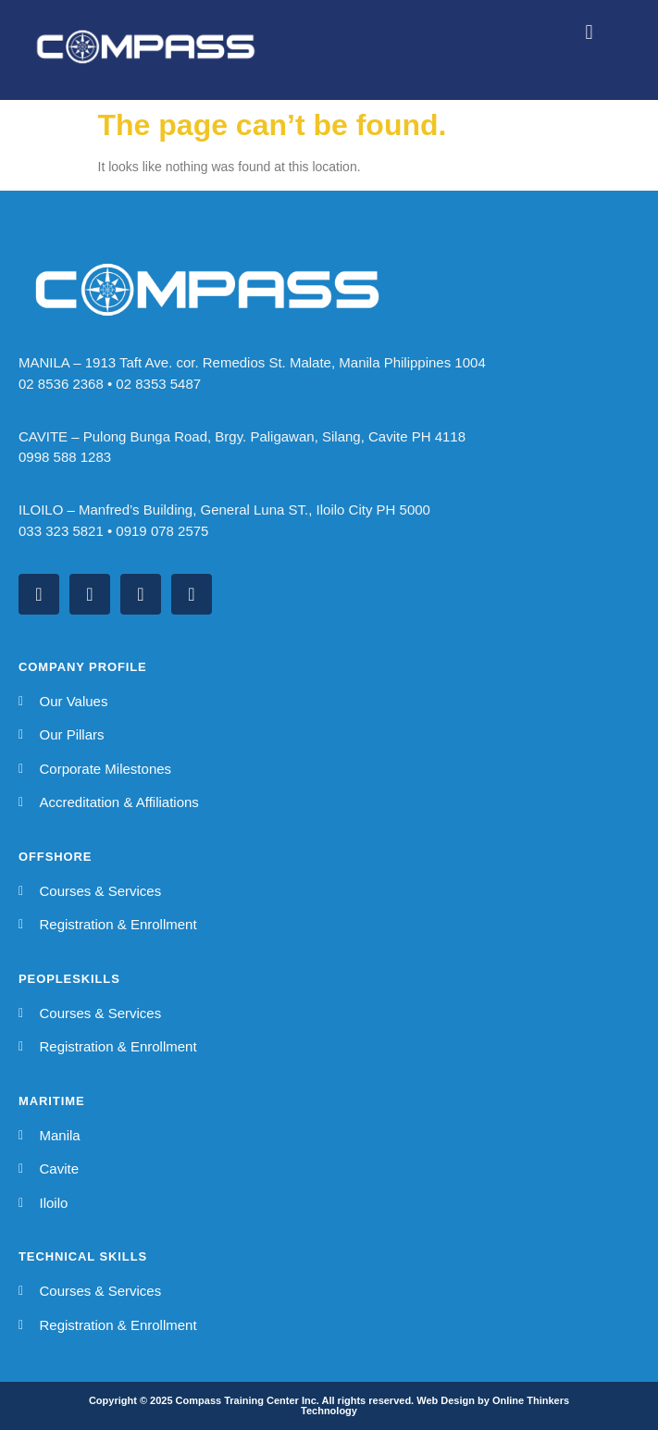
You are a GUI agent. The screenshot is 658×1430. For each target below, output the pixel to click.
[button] (589, 32)
